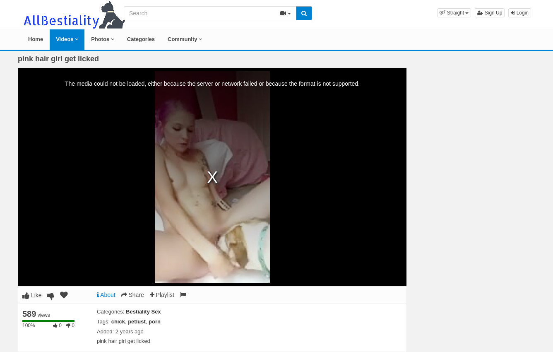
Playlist (162, 295)
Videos (67, 39)
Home (35, 39)
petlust (137, 321)
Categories (141, 39)
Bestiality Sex (143, 312)
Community (185, 39)
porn (155, 321)
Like (32, 295)
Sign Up (489, 13)
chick (118, 321)
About (106, 295)
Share (132, 295)
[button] (454, 12)
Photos (102, 39)
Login (520, 13)
